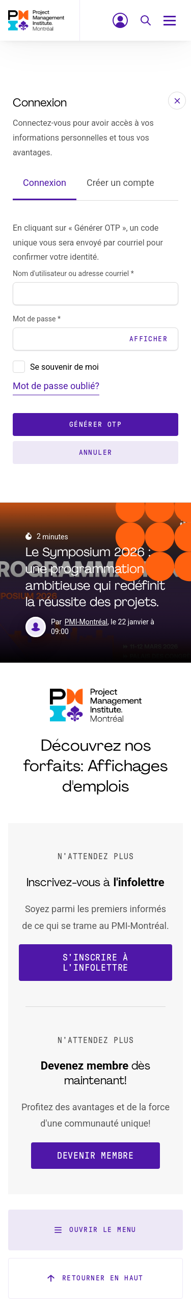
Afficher (148, 339)
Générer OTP (95, 424)
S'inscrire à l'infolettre (96, 962)
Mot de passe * (37, 318)
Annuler (96, 452)
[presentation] (19, 367)
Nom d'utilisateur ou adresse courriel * (73, 273)
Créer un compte (120, 182)
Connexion (44, 182)
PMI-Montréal (86, 622)
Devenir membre (95, 1156)
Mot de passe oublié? (56, 385)
